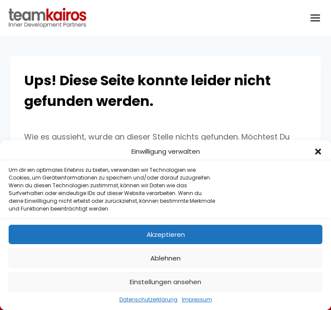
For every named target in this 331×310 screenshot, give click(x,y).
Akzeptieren (166, 234)
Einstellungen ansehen (165, 281)
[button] (318, 151)
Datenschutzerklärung (148, 299)
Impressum (197, 299)
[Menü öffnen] (315, 17)
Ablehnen (165, 258)
